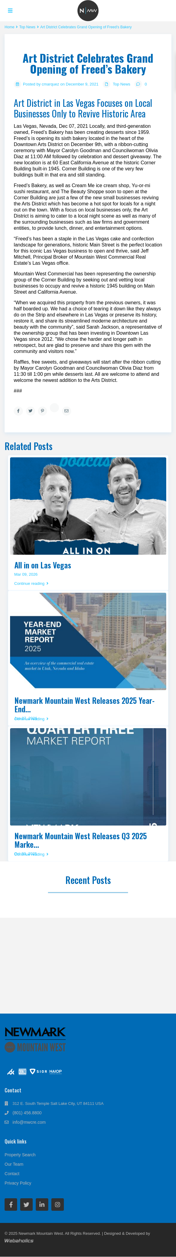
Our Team (14, 1164)
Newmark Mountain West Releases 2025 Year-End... (84, 704)
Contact (12, 1173)
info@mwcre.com (29, 1122)
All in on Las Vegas (42, 565)
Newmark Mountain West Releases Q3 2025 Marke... (80, 840)
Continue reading (31, 583)
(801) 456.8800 (27, 1112)
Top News (121, 84)
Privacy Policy (18, 1183)
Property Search (20, 1154)
